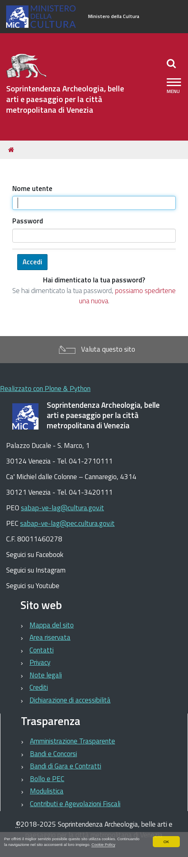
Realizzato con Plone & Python (45, 388)
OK (166, 841)
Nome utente (32, 189)
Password (27, 221)
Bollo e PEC (47, 778)
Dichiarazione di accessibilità (70, 700)
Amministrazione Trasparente (72, 741)
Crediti (38, 687)
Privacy (39, 662)
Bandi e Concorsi (53, 753)
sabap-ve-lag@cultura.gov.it (62, 507)
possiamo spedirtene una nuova (127, 296)
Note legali (45, 675)
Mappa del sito (51, 625)
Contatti (41, 650)
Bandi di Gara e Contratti (65, 766)
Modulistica (46, 791)
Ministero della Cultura (113, 16)
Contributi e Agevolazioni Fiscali (75, 803)
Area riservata (49, 637)
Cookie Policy (103, 844)
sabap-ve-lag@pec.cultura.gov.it (67, 523)
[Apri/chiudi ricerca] (172, 63)
